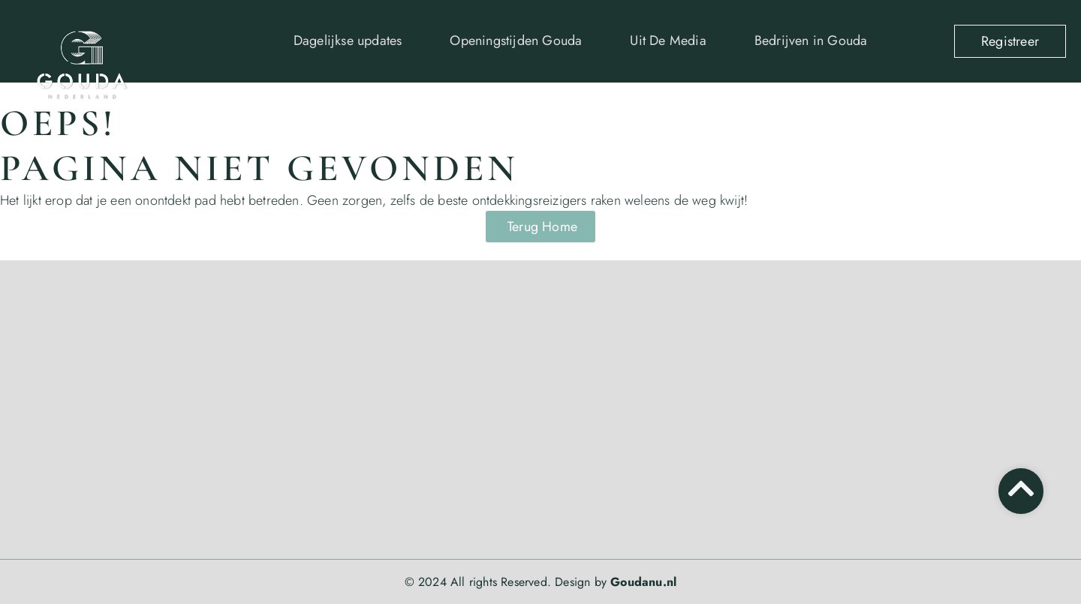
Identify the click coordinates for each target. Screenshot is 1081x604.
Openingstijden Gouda (516, 40)
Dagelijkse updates (348, 40)
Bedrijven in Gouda (811, 40)
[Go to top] (1021, 488)
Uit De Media (668, 40)
